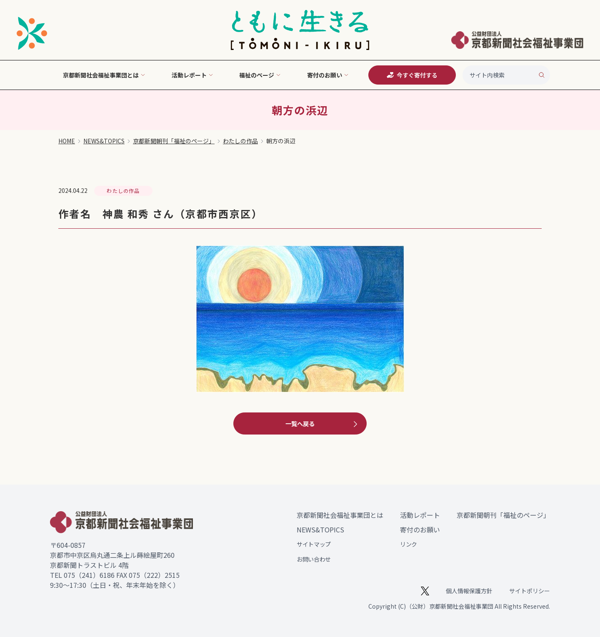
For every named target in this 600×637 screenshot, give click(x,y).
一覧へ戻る (322, 423)
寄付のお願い (420, 530)
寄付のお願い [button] (328, 75)
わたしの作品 (240, 141)
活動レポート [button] (192, 75)
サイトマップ (314, 544)
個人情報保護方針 (469, 591)
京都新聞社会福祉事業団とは (340, 515)
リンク (408, 544)
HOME (66, 141)
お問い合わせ (314, 559)
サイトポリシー (529, 591)
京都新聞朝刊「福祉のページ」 (174, 141)
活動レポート (420, 515)
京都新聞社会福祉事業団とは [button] (104, 75)
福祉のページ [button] (260, 75)
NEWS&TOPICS (104, 141)
